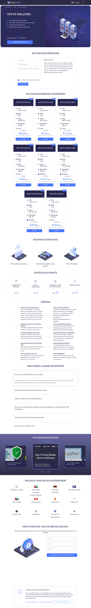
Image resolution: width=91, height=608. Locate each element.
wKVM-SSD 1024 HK (45, 148)
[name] (62, 539)
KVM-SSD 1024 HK (23, 148)
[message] (62, 549)
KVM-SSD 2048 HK (57, 194)
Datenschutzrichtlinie (31, 602)
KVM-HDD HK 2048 (45, 102)
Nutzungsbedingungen (45, 602)
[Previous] (42, 472)
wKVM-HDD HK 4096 (68, 148)
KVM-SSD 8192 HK (23, 102)
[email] (62, 544)
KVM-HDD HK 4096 (67, 102)
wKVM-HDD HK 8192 (34, 194)
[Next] (48, 472)
